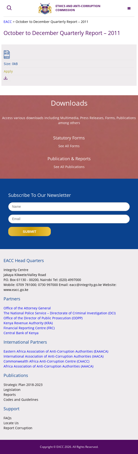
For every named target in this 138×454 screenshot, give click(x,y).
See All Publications (69, 166)
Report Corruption (18, 428)
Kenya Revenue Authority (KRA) (28, 323)
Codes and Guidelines (21, 399)
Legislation (12, 389)
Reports (10, 394)
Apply (8, 71)
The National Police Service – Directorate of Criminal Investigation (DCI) (60, 313)
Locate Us (11, 423)
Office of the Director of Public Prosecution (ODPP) (43, 318)
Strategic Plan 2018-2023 (23, 384)
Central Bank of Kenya (21, 333)
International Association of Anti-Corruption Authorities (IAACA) (54, 356)
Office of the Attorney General (27, 308)
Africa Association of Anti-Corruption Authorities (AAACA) (48, 366)
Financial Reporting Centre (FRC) (29, 328)
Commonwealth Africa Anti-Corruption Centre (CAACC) (46, 361)
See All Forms (69, 146)
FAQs (8, 418)
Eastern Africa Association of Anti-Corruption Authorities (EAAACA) (56, 351)
